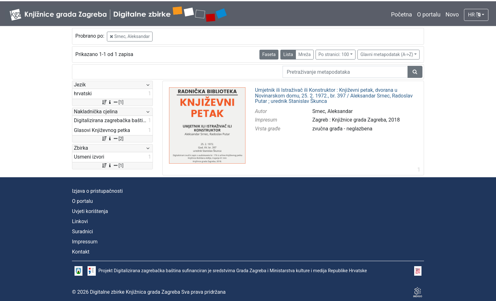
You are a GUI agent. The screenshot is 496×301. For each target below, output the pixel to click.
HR (474, 15)
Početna (401, 14)
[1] (112, 102)
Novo (452, 14)
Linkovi (80, 221)
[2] (112, 138)
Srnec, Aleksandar (130, 36)
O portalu (429, 14)
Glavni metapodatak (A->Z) (386, 54)
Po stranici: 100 (333, 54)
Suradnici (82, 232)
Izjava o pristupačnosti (97, 191)
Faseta (269, 54)
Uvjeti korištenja (90, 211)
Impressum (85, 242)
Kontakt (80, 252)
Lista (288, 54)
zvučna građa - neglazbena (342, 129)
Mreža (304, 54)
